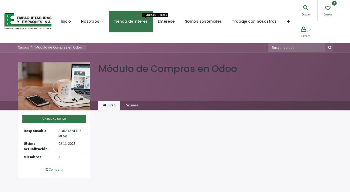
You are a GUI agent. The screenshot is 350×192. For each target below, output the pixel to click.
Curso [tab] (109, 105)
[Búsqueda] (329, 47)
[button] (288, 21)
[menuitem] (66, 21)
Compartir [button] (54, 169)
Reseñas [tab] (132, 105)
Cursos (23, 47)
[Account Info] (306, 30)
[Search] (306, 8)
